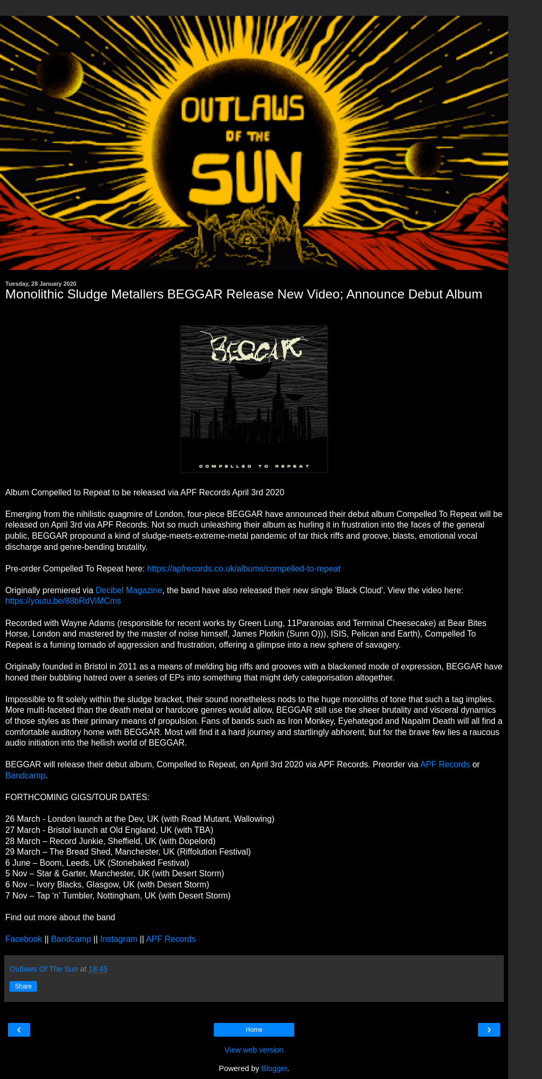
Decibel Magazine (129, 590)
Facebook (23, 939)
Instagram (118, 939)
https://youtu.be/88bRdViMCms (63, 600)
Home (254, 1029)
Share (23, 986)
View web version (254, 1050)
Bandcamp (25, 775)
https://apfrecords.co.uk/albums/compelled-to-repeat (243, 568)
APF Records (445, 764)
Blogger (274, 1068)
